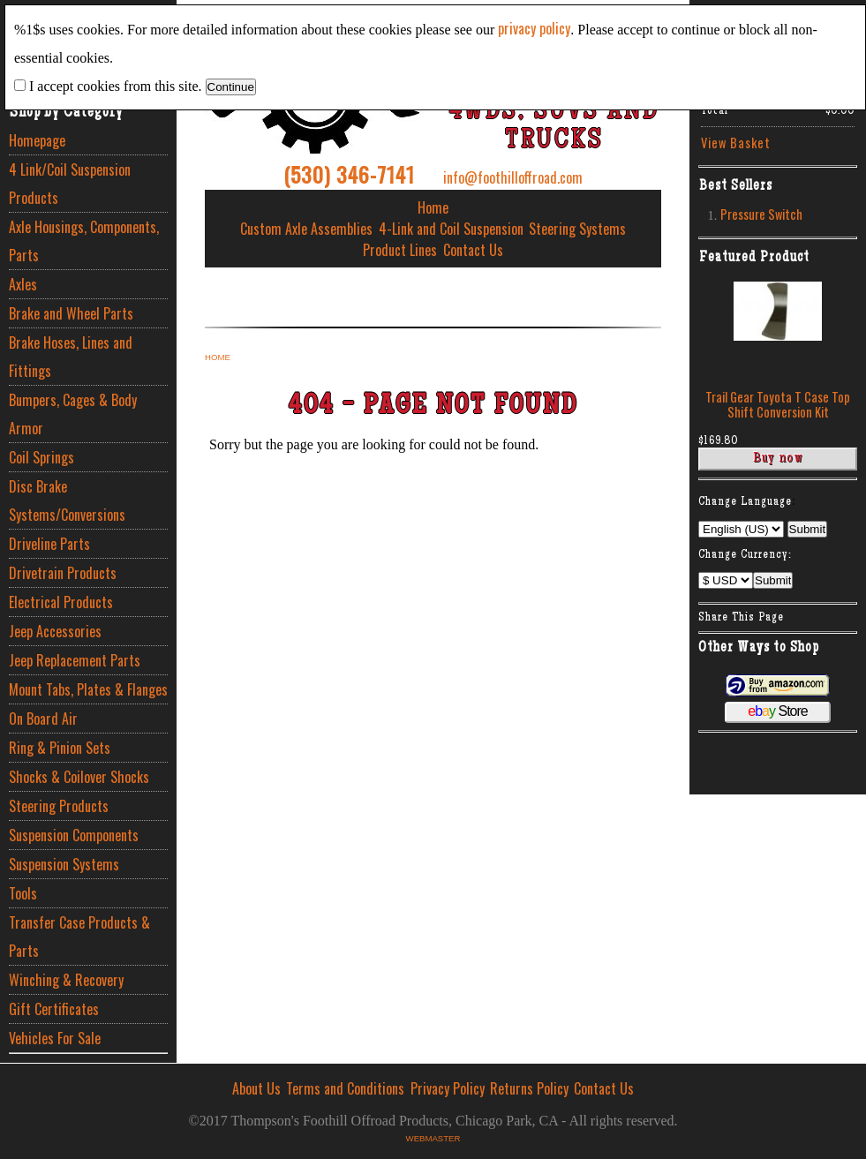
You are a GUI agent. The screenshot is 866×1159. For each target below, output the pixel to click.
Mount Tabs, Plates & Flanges (88, 689)
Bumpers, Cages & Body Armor (73, 414)
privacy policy (534, 28)
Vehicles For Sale (55, 1038)
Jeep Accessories (55, 631)
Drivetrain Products (63, 572)
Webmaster (433, 1138)
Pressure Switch (761, 214)
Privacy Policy (447, 1088)
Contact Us (473, 249)
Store (777, 711)
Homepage (37, 140)
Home (433, 207)
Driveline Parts (49, 543)
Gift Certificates (54, 1009)
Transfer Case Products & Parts (79, 936)
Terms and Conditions (345, 1088)
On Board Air (43, 718)
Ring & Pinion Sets (59, 747)
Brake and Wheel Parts (71, 313)
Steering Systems (577, 228)
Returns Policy (529, 1088)
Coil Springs (41, 457)
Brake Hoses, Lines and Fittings (70, 356)
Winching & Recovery (66, 979)
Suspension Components (74, 835)
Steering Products (59, 806)
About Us (256, 1088)
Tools (23, 893)
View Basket (736, 142)
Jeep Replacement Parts (74, 660)
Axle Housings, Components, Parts (84, 241)
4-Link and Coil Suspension (451, 228)
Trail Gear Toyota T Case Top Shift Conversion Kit (777, 404)
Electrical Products (61, 602)
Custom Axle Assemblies (306, 228)
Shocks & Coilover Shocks (79, 776)
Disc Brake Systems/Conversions (67, 500)
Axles (23, 284)
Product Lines (400, 249)
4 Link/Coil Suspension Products (70, 183)
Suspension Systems (64, 864)
